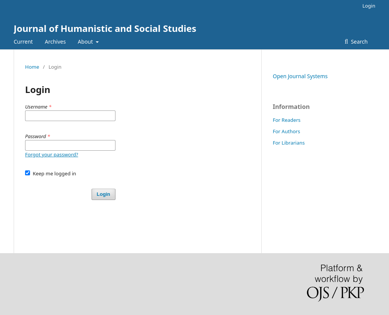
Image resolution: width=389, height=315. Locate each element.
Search (358, 41)
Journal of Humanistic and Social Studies (105, 28)
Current (23, 41)
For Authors (286, 131)
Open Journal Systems (300, 76)
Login (368, 5)
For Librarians (289, 142)
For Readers (286, 120)
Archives (55, 41)
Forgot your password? (51, 154)
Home (32, 66)
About (86, 41)
